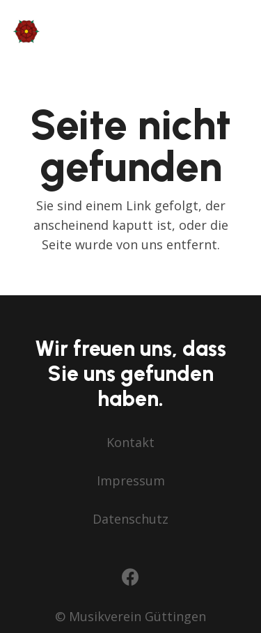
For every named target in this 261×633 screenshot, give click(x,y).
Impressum (131, 480)
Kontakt (130, 442)
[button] (240, 31)
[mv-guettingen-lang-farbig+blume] (96, 31)
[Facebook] (130, 577)
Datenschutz (130, 518)
